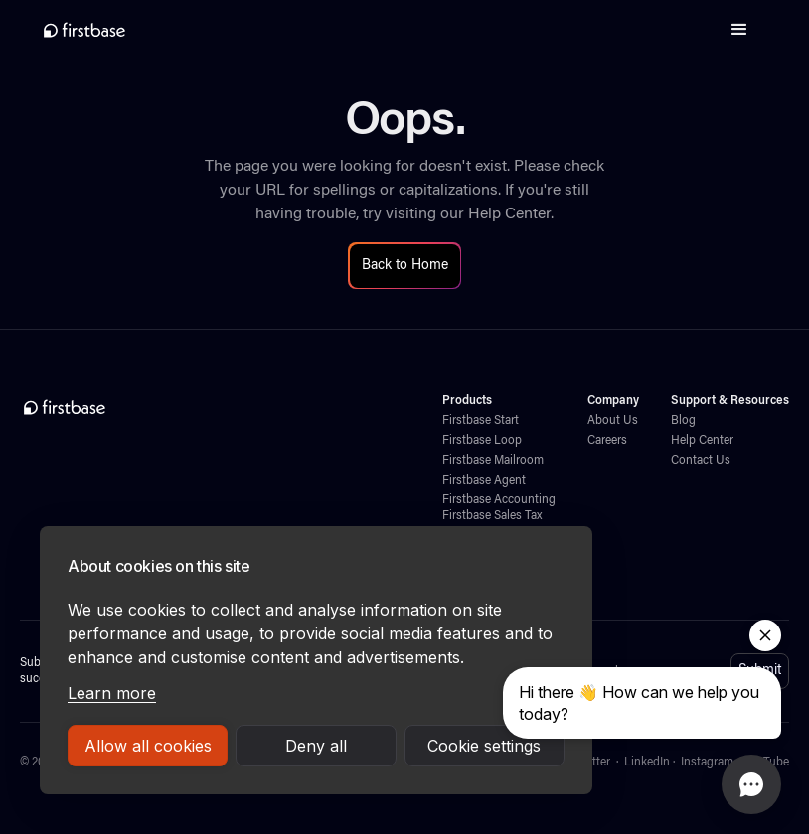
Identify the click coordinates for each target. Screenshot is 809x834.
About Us (612, 421)
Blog (683, 421)
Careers (607, 441)
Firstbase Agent (484, 480)
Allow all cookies (148, 746)
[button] (739, 30)
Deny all (316, 746)
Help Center (509, 214)
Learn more (112, 693)
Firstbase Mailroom (493, 461)
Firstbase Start (480, 421)
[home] (84, 30)
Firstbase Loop (482, 441)
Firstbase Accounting (499, 500)
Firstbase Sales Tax (492, 516)
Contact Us (700, 461)
